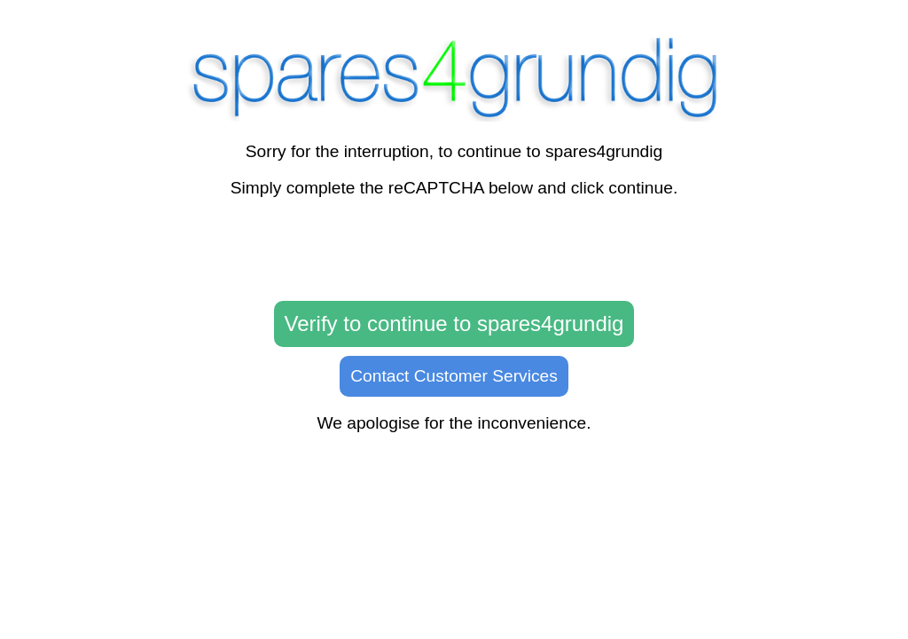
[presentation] (454, 250)
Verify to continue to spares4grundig (454, 323)
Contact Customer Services (454, 376)
